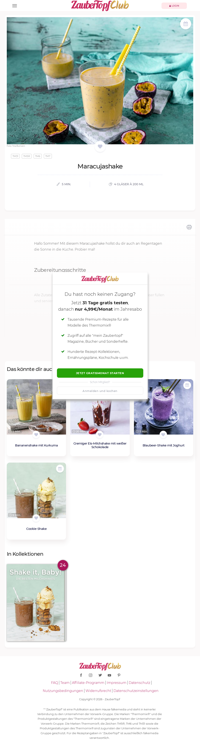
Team (65, 683)
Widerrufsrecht (98, 691)
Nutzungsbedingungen (63, 691)
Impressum (116, 683)
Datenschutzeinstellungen (136, 691)
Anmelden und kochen (100, 391)
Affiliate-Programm (88, 683)
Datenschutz (139, 683)
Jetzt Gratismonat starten (100, 373)
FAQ (54, 683)
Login (174, 5)
